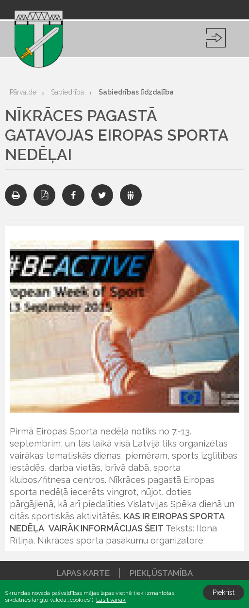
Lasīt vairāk (111, 599)
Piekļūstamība (161, 573)
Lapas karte (83, 573)
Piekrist (223, 592)
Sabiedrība (67, 92)
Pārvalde (23, 92)
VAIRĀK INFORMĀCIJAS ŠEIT (106, 528)
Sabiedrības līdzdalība (136, 92)
